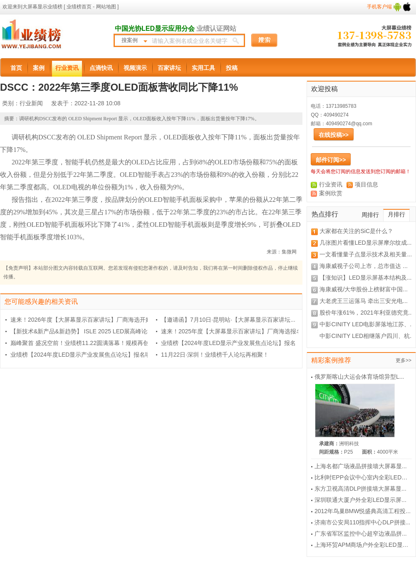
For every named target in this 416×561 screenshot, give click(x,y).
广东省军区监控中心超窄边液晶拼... (360, 533)
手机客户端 (389, 7)
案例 (39, 68)
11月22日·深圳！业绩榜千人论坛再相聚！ (215, 354)
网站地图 (105, 7)
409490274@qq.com (349, 124)
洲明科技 (349, 444)
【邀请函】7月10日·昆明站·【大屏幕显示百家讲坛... (228, 319)
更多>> (403, 360)
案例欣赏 (330, 193)
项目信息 (366, 184)
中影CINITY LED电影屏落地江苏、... (366, 324)
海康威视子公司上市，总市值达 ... (363, 266)
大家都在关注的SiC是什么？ (356, 231)
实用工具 (203, 68)
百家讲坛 (169, 68)
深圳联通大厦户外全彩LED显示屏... (360, 499)
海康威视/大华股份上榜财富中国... (363, 289)
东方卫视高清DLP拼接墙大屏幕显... (360, 488)
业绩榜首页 (79, 7)
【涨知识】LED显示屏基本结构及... (365, 277)
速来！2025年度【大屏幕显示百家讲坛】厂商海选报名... (234, 331)
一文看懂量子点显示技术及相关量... (365, 254)
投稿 (232, 68)
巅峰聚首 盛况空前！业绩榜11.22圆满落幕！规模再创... (82, 343)
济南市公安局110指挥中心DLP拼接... (362, 522)
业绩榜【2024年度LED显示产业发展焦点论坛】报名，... (234, 343)
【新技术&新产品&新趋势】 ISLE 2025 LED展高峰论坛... (84, 331)
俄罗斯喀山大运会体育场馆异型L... (359, 376)
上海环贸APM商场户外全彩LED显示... (363, 544)
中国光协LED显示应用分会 (155, 28)
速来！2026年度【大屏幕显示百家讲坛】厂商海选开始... (83, 319)
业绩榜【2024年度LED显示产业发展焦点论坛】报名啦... (83, 354)
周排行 (370, 214)
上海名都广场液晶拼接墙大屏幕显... (360, 466)
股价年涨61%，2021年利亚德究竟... (366, 312)
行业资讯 (67, 68)
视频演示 (135, 68)
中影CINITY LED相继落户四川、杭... (366, 336)
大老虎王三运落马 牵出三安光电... (363, 301)
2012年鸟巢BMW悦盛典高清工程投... (362, 511)
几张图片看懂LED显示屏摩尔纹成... (365, 242)
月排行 (396, 214)
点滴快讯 (101, 68)
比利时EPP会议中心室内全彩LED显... (363, 477)
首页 (16, 68)
